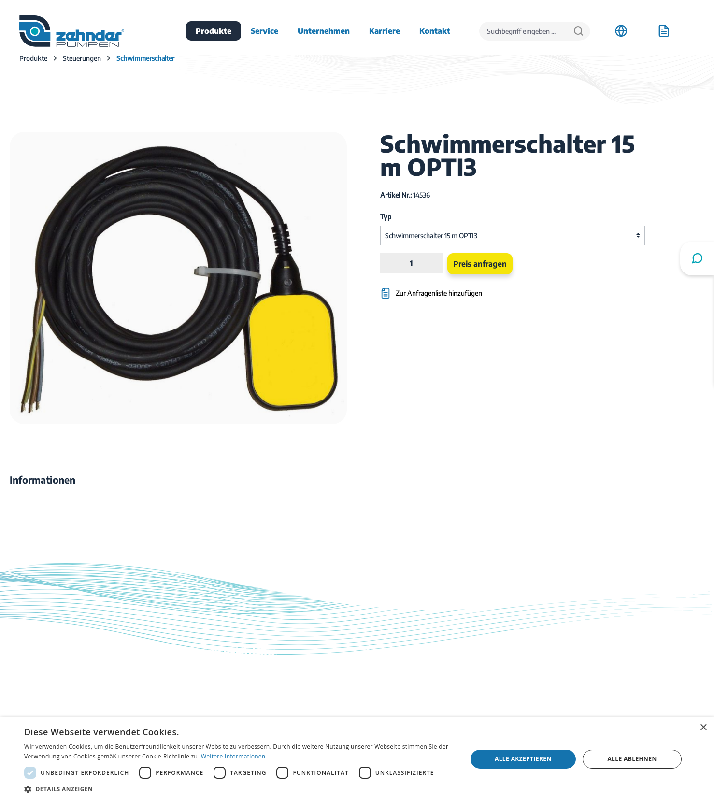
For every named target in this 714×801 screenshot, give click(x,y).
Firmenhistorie (570, 701)
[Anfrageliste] (663, 31)
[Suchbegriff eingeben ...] (523, 31)
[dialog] (357, 759)
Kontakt (380, 688)
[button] (239, 789)
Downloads (386, 674)
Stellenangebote (572, 688)
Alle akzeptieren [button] (523, 759)
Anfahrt (558, 674)
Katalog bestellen (396, 701)
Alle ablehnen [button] (632, 759)
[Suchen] (578, 31)
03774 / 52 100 (213, 696)
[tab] (42, 480)
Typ (385, 217)
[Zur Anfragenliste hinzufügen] (467, 288)
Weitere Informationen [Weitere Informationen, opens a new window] (233, 756)
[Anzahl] (411, 263)
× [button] (703, 727)
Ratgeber (382, 715)
